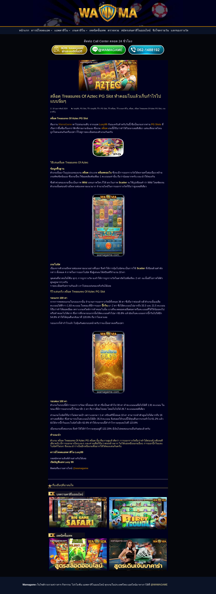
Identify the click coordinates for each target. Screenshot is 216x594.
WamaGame (65, 124)
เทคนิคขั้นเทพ (97, 30)
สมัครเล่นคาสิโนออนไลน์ (135, 30)
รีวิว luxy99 (91, 109)
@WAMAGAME (159, 584)
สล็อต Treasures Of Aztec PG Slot (148, 109)
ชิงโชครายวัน (161, 30)
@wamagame (80, 468)
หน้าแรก (24, 30)
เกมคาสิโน (78, 30)
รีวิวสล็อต (112, 109)
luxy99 (76, 109)
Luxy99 (103, 124)
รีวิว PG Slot (102, 109)
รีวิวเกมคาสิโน (122, 109)
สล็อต (131, 109)
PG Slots (156, 124)
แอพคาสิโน (61, 30)
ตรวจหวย (113, 30)
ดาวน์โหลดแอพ (40, 30)
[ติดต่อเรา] (146, 46)
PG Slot (83, 109)
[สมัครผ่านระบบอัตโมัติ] (69, 46)
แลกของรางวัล (179, 30)
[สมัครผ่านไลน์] (108, 46)
